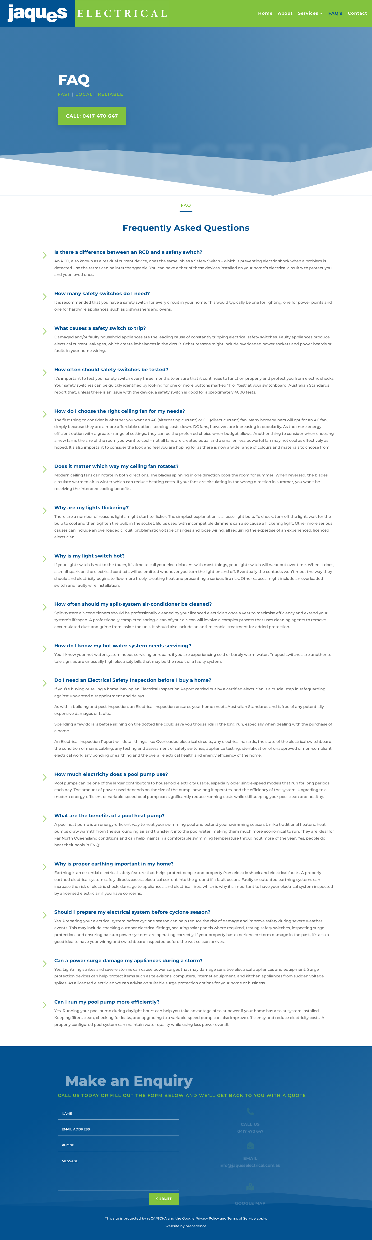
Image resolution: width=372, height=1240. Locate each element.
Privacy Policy (207, 1218)
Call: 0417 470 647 (92, 116)
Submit (164, 1199)
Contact (357, 13)
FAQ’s (335, 13)
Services (308, 13)
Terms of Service (242, 1218)
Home (265, 13)
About (285, 13)
